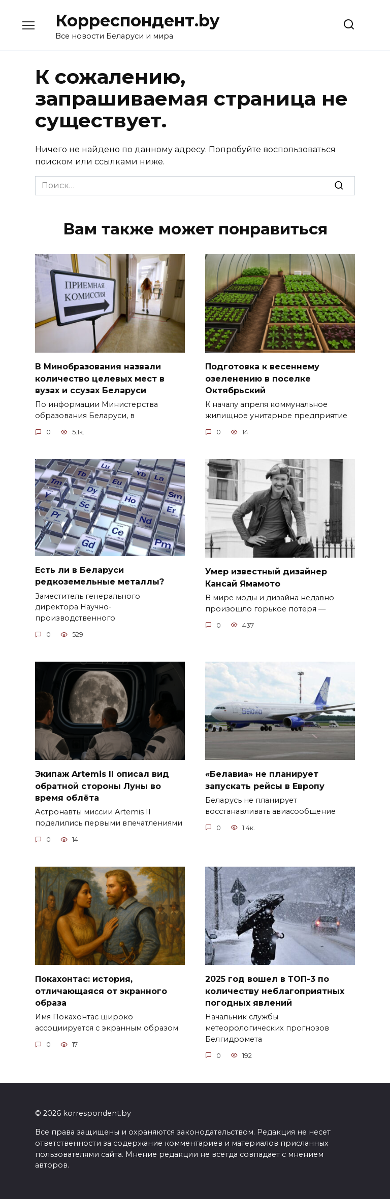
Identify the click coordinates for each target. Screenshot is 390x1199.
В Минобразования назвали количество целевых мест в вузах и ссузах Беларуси (100, 377)
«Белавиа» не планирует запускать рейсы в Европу (264, 776)
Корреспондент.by (137, 20)
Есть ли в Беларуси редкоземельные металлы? (99, 573)
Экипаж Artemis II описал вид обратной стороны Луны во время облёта (102, 782)
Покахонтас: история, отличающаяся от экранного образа (101, 986)
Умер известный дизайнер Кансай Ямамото (266, 575)
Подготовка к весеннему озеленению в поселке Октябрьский (262, 377)
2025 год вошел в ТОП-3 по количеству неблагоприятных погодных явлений (274, 986)
